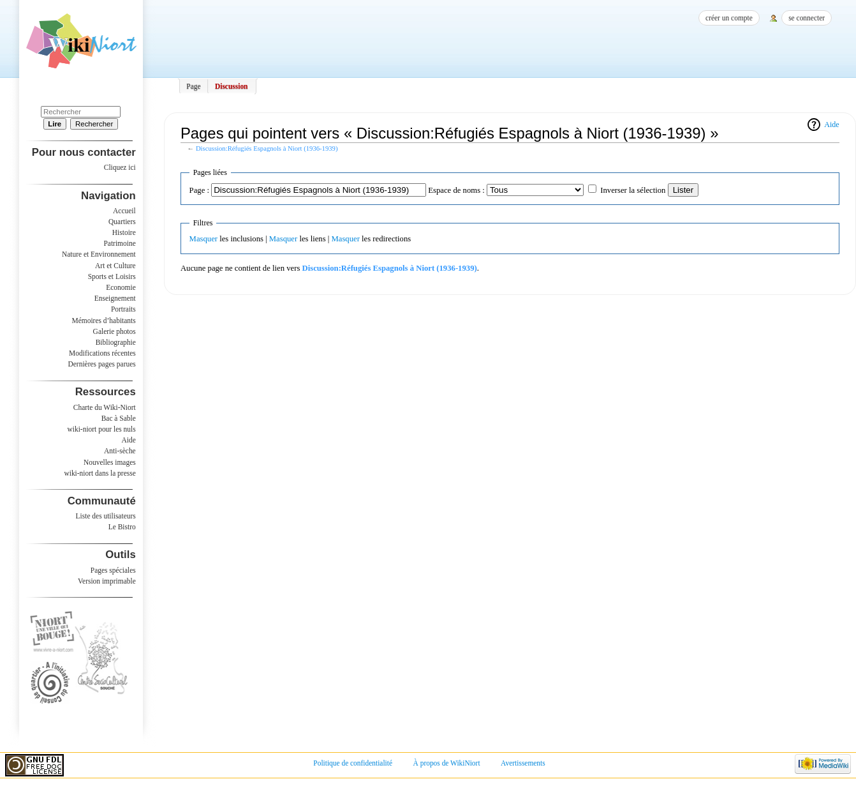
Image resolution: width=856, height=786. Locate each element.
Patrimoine (119, 243)
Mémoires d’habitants (104, 320)
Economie (120, 287)
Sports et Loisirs (112, 276)
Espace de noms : (456, 190)
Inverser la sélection (632, 190)
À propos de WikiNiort (446, 763)
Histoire (124, 232)
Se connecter (806, 18)
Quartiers (122, 221)
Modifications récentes (102, 353)
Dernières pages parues (102, 364)
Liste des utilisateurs (106, 516)
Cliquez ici (120, 167)
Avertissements (523, 763)
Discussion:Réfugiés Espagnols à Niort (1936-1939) (267, 148)
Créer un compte (729, 18)
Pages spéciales (113, 570)
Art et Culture (115, 265)
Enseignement (115, 298)
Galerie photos (114, 331)
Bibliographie (116, 342)
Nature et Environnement (99, 254)
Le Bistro (122, 527)
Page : (199, 190)
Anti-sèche (120, 451)
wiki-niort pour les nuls (102, 429)
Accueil (124, 211)
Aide (831, 124)
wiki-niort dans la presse (99, 473)
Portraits (123, 309)
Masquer (203, 238)
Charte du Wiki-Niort (104, 407)
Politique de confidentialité (352, 763)
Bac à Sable (118, 418)
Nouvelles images (110, 462)
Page (193, 86)
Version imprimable (107, 581)
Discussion (231, 86)
